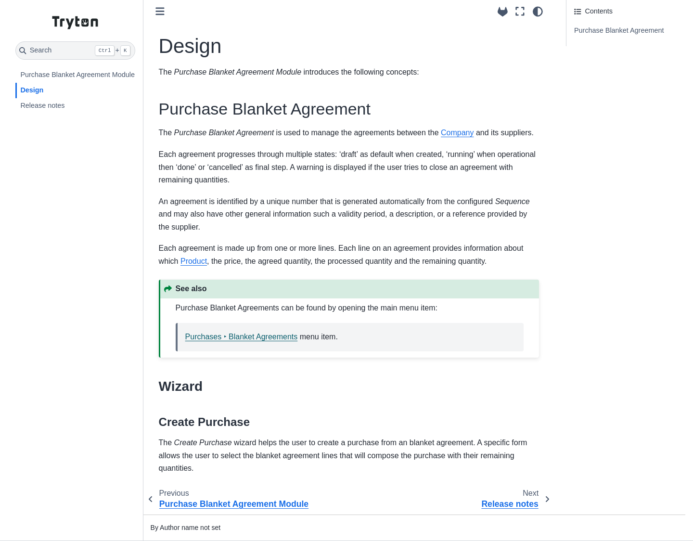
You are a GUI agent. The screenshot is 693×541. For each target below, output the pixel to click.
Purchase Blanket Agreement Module (77, 74)
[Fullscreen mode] (520, 11)
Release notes (42, 105)
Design (31, 90)
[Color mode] (538, 11)
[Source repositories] (503, 12)
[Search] (75, 50)
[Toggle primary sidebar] (160, 11)
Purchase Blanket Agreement (619, 30)
